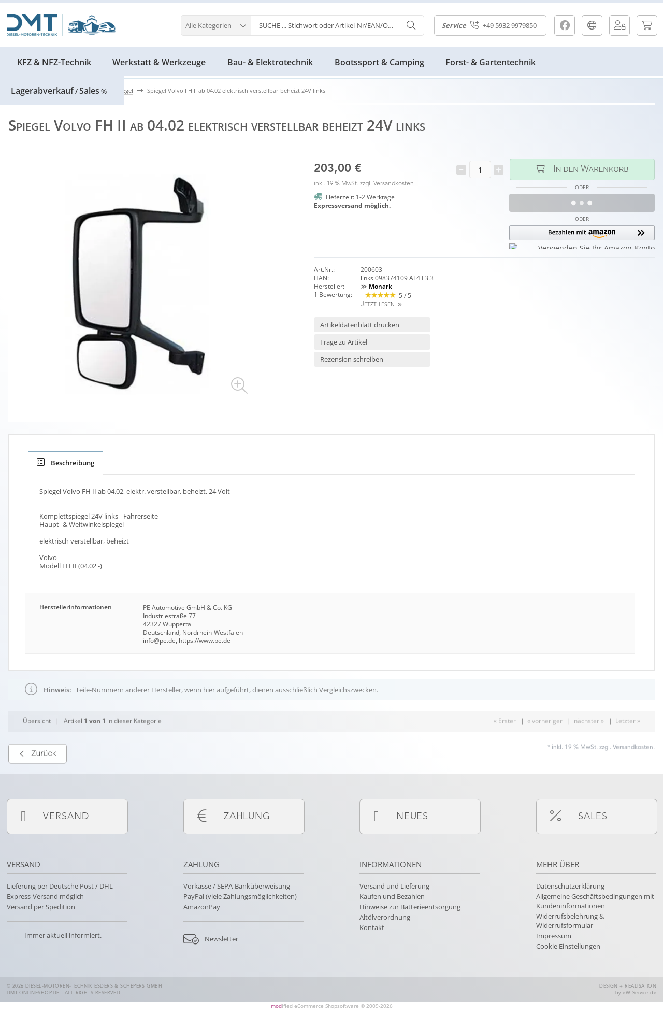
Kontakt (371, 927)
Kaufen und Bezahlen (392, 896)
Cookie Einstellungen (568, 946)
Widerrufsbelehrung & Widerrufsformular (570, 920)
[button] (216, 24)
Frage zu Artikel (343, 342)
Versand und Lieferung (394, 886)
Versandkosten (393, 184)
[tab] (65, 463)
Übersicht (37, 745)
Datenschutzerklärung (570, 886)
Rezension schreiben (351, 359)
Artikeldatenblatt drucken (359, 325)
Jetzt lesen (378, 304)
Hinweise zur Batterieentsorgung (409, 906)
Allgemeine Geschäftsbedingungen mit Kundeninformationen (595, 901)
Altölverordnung (384, 917)
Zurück (37, 778)
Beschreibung (65, 462)
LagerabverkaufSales (59, 90)
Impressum (553, 935)
